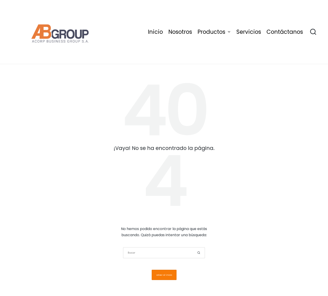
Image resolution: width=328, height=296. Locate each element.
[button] (199, 252)
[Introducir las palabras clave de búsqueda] (164, 252)
